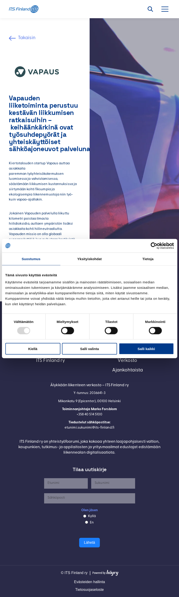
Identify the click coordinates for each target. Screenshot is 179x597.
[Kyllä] (84, 516)
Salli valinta (89, 349)
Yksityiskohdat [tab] (89, 259)
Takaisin (26, 38)
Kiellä (32, 349)
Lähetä (89, 542)
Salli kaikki (146, 349)
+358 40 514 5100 (90, 414)
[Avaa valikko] (167, 9)
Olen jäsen (89, 510)
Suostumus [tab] (31, 259)
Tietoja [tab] (148, 259)
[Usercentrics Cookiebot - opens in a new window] (154, 245)
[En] (86, 522)
